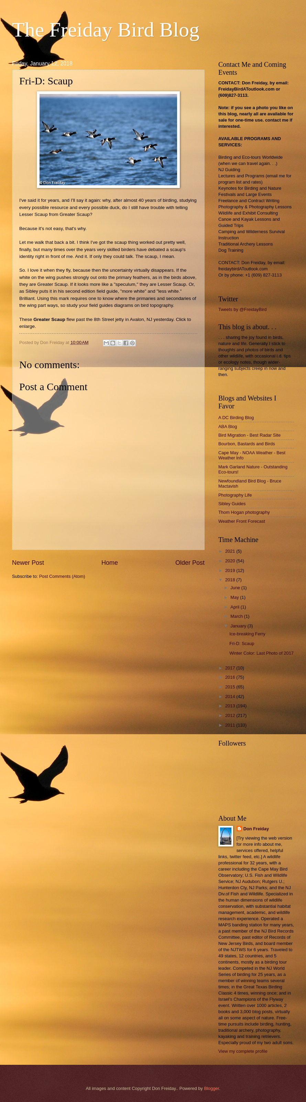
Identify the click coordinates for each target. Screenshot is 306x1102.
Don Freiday (256, 828)
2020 (230, 560)
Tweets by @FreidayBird (242, 309)
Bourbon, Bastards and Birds (246, 443)
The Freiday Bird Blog (105, 29)
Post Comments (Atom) (62, 576)
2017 (230, 667)
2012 (230, 715)
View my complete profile (242, 1051)
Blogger (211, 1088)
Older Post (190, 562)
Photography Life (235, 495)
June (235, 587)
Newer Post (28, 562)
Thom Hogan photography (244, 512)
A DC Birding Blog (236, 417)
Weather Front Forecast (241, 521)
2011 (230, 725)
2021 (230, 551)
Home (109, 562)
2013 (230, 705)
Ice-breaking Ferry (247, 633)
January (238, 625)
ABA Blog (227, 426)
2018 (230, 579)
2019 (230, 570)
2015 (230, 686)
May (235, 597)
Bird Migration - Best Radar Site (249, 435)
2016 (230, 677)
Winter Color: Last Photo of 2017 (261, 653)
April (235, 607)
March (237, 616)
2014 (230, 696)
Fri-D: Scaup (241, 643)
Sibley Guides (231, 503)
